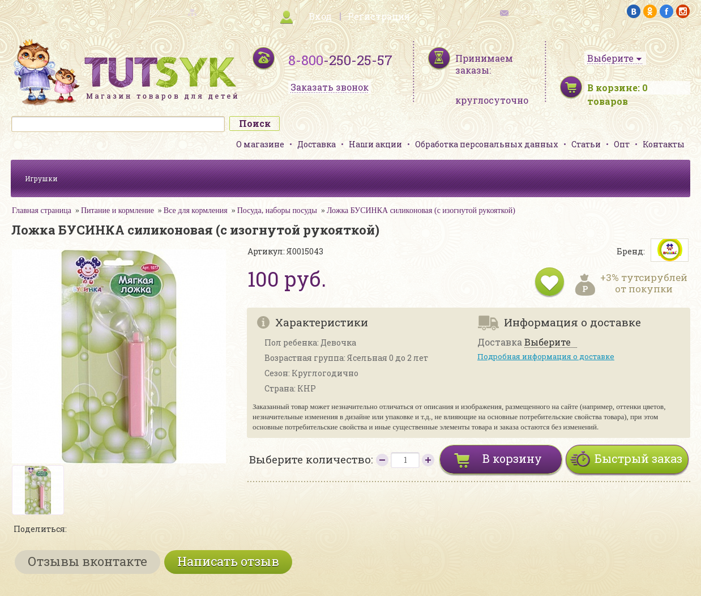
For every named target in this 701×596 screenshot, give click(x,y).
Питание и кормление (117, 210)
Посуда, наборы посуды (277, 210)
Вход (320, 16)
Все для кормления (196, 210)
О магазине (260, 144)
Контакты (664, 144)
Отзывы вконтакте (87, 561)
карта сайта (165, 11)
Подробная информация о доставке (545, 356)
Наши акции (375, 144)
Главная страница (41, 210)
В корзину (512, 458)
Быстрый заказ (638, 458)
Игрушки (41, 178)
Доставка (316, 144)
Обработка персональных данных (486, 144)
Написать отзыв (228, 561)
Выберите (547, 342)
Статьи (586, 144)
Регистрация (379, 16)
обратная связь (535, 11)
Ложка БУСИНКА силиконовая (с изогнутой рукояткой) (421, 210)
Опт (622, 144)
